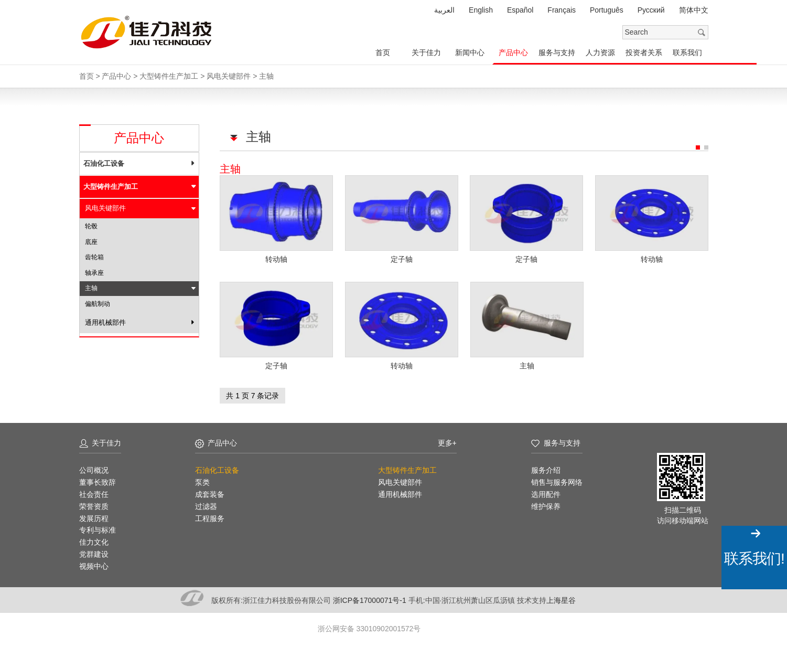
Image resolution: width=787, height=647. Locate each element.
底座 (91, 242)
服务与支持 (556, 52)
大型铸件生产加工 (110, 186)
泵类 (202, 481)
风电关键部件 (105, 208)
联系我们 (687, 52)
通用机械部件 (105, 322)
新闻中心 (469, 52)
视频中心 (94, 565)
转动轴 (276, 258)
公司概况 (94, 469)
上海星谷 (561, 599)
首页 (382, 52)
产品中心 (513, 52)
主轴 (527, 364)
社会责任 (94, 493)
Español (520, 10)
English (481, 10)
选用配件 (545, 493)
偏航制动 (97, 303)
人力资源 (600, 52)
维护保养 (545, 505)
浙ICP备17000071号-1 (370, 599)
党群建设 (94, 553)
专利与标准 (97, 529)
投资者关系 (644, 52)
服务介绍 (545, 469)
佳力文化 (94, 541)
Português (606, 10)
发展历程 (94, 517)
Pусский (651, 10)
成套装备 (209, 493)
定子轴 (402, 258)
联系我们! (754, 558)
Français (561, 10)
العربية (444, 10)
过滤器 (206, 505)
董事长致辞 (97, 481)
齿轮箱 (94, 257)
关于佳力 (426, 52)
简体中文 (693, 10)
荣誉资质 (94, 505)
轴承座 (94, 273)
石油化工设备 (103, 163)
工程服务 (209, 517)
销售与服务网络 (557, 481)
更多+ (447, 442)
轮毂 (91, 226)
